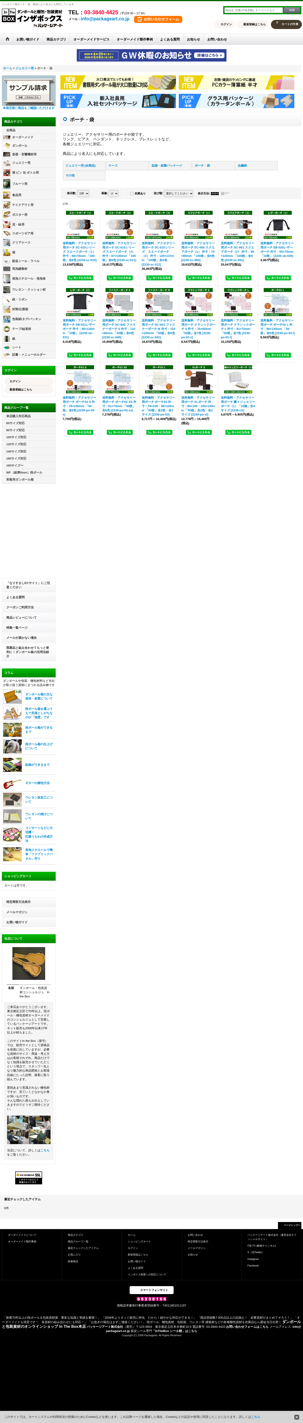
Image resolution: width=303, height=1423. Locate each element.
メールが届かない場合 (21, 637)
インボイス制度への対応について (147, 1274)
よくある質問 (15, 597)
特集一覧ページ (17, 627)
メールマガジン (17, 912)
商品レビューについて (21, 617)
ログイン (226, 24)
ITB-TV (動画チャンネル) (262, 1245)
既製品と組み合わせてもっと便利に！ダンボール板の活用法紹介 (27, 652)
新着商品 (73, 1261)
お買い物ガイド (17, 922)
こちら (45, 1150)
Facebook (253, 1265)
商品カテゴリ (75, 1234)
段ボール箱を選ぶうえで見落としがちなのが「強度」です (39, 713)
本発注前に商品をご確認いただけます (29, 108)
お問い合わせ (195, 1234)
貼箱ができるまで (37, 764)
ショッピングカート (139, 1241)
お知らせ (193, 1254)
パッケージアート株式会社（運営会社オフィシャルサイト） (272, 1237)
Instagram (253, 1259)
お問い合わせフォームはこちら (247, 1326)
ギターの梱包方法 (37, 783)
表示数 (71, 193)
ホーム (131, 1234)
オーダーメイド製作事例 (22, 1241)
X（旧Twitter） (256, 1252)
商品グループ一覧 (78, 1241)
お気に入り (74, 1254)
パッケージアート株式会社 (105, 1326)
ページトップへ (292, 1225)
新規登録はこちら (254, 24)
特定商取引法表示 (18, 902)
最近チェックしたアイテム (83, 1248)
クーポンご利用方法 (20, 607)
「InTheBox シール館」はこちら (174, 1331)
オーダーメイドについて (22, 1234)
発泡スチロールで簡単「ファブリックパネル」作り (39, 854)
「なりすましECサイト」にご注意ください (28, 585)
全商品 (10, 130)
